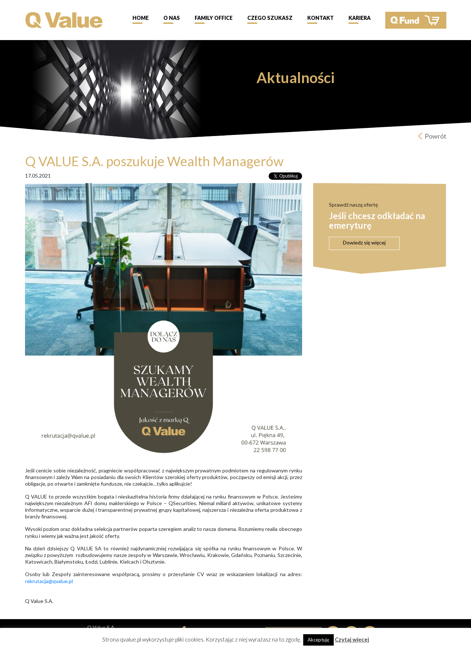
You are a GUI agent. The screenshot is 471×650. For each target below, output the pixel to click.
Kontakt (320, 18)
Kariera (359, 18)
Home (140, 18)
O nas (171, 18)
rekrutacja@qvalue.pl (49, 581)
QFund (415, 20)
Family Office (214, 18)
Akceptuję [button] (318, 640)
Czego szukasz (270, 18)
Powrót (435, 136)
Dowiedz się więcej (364, 242)
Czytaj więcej (352, 639)
